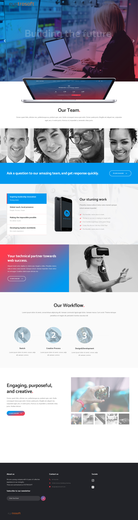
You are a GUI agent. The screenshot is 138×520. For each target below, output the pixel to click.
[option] (51, 145)
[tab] (27, 198)
